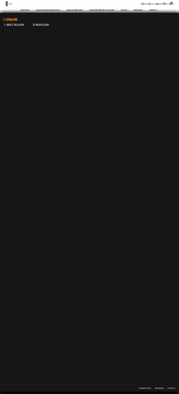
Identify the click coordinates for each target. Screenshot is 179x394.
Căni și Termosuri (127, 327)
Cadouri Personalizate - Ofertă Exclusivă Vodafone (132, 361)
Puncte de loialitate (100, 329)
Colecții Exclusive (127, 351)
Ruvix (7, 20)
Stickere (123, 319)
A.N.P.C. (151, 331)
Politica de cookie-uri (158, 302)
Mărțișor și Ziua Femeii (129, 298)
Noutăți (26, 14)
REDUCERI (123, 339)
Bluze (122, 315)
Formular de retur (156, 306)
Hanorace (124, 311)
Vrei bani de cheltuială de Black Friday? (102, 324)
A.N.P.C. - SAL (153, 335)
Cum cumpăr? (97, 315)
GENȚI (122, 335)
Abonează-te (134, 173)
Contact (95, 306)
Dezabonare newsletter (158, 327)
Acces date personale (158, 315)
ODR (150, 339)
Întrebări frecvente (157, 311)
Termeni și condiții (156, 294)
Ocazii (125, 14)
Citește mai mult (10, 243)
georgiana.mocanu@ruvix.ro (16, 338)
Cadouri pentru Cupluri (130, 302)
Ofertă (153, 14)
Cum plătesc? (97, 311)
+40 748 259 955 (11, 335)
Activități (124, 323)
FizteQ (45, 391)
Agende (123, 331)
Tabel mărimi (96, 319)
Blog (93, 302)
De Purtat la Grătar (129, 374)
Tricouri (123, 306)
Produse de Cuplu (127, 347)
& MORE (123, 355)
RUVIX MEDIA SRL (23, 391)
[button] (77, 260)
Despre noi (95, 294)
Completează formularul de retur (19, 129)
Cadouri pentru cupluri (102, 14)
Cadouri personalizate (49, 14)
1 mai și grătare (75, 14)
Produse (139, 14)
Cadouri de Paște (127, 370)
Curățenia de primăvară (130, 366)
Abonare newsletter (157, 323)
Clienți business (97, 298)
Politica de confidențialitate (161, 298)
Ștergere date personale (159, 319)
